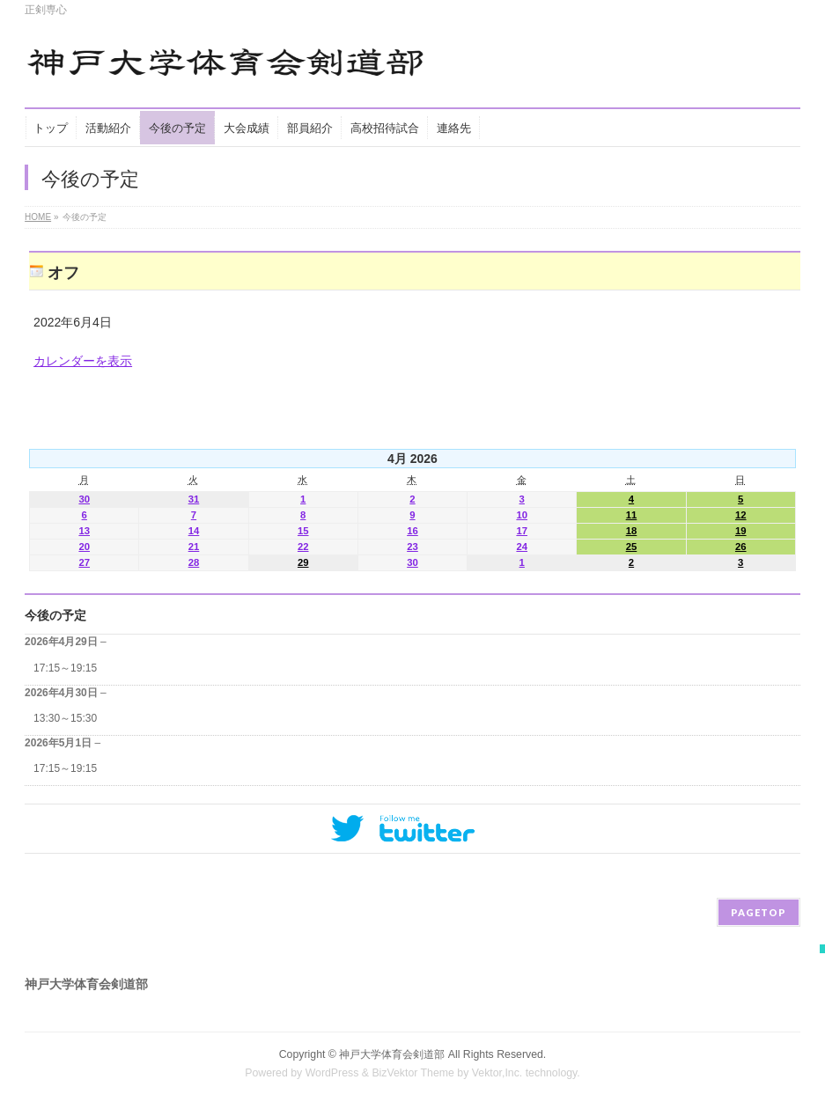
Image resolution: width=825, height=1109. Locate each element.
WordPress (332, 1073)
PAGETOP (758, 912)
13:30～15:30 (65, 718)
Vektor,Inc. (497, 1073)
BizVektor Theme (413, 1073)
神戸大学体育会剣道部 (392, 1054)
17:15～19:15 (65, 668)
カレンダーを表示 (82, 361)
